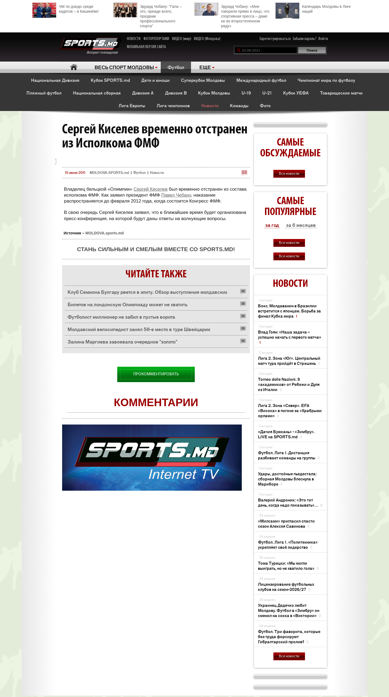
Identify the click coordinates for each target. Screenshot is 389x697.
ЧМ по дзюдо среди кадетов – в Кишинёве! (65, 8)
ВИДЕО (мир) (181, 39)
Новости (210, 105)
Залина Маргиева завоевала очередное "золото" (122, 341)
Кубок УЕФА (296, 93)
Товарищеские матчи (341, 93)
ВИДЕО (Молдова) (207, 39)
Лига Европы (132, 105)
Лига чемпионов (173, 105)
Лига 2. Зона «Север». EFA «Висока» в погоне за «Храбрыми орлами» (290, 410)
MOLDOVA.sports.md (104, 233)
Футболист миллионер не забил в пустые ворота (121, 316)
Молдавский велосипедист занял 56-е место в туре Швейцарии (139, 329)
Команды (239, 105)
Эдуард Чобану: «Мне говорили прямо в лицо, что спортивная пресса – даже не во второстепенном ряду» (231, 15)
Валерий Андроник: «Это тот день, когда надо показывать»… (290, 502)
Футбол (175, 67)
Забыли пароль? (305, 39)
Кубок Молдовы (214, 93)
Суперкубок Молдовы (203, 80)
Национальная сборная (97, 93)
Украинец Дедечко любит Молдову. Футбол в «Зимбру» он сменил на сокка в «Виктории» (289, 610)
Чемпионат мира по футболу (326, 80)
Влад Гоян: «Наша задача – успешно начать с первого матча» (289, 337)
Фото (265, 105)
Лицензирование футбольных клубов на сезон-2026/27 (286, 586)
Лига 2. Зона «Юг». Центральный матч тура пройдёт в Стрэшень (289, 360)
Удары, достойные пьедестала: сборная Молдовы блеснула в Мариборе (287, 478)
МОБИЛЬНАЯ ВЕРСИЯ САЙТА (146, 47)
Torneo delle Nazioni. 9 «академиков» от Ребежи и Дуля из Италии (289, 384)
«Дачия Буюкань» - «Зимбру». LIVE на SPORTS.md (286, 434)
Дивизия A (143, 93)
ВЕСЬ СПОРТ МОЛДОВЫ (124, 67)
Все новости (289, 174)
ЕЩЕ (205, 67)
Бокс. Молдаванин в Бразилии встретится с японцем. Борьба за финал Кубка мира (289, 310)
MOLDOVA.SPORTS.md (109, 172)
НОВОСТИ (133, 39)
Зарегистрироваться (275, 39)
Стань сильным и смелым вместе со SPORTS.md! (156, 249)
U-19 (246, 93)
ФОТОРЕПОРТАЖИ (156, 39)
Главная (73, 67)
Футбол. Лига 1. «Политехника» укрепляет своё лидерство (288, 544)
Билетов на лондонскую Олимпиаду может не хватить (127, 304)
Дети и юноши (155, 80)
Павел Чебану (176, 195)
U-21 (267, 93)
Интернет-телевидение (90, 46)
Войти (323, 39)
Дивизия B (176, 93)
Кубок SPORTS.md (110, 80)
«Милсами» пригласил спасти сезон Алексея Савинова (286, 523)
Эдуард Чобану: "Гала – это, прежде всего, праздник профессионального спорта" (147, 15)
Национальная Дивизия (55, 80)
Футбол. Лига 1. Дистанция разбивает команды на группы (289, 455)
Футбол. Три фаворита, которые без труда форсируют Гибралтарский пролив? (289, 636)
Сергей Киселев (150, 189)
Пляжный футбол (44, 93)
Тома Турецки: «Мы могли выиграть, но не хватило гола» (288, 565)
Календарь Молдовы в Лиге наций (313, 8)
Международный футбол (261, 80)
